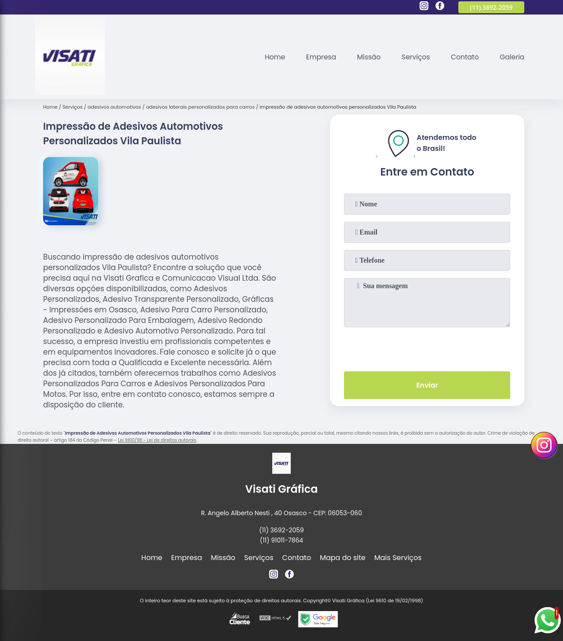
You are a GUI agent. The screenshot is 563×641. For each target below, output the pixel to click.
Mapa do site (343, 558)
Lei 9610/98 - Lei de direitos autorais (157, 440)
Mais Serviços (398, 558)
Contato (463, 57)
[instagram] (424, 7)
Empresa (316, 57)
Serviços (413, 57)
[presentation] (427, 347)
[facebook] (439, 7)
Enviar (427, 386)
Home (269, 57)
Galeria (511, 57)
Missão (365, 57)
